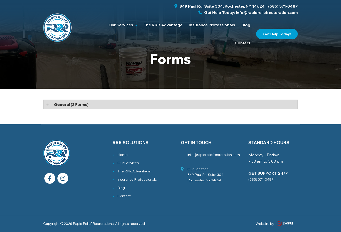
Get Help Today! (277, 34)
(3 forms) (71, 104)
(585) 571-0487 (283, 6)
